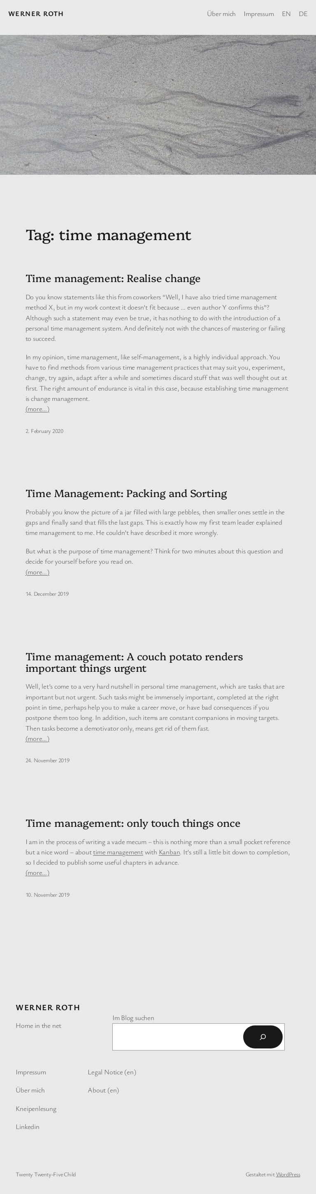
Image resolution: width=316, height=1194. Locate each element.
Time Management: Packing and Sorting (126, 492)
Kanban (169, 851)
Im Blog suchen (133, 1017)
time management (118, 851)
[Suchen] (263, 1036)
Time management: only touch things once (133, 822)
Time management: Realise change (113, 277)
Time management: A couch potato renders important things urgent (134, 661)
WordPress (288, 1174)
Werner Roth (36, 13)
